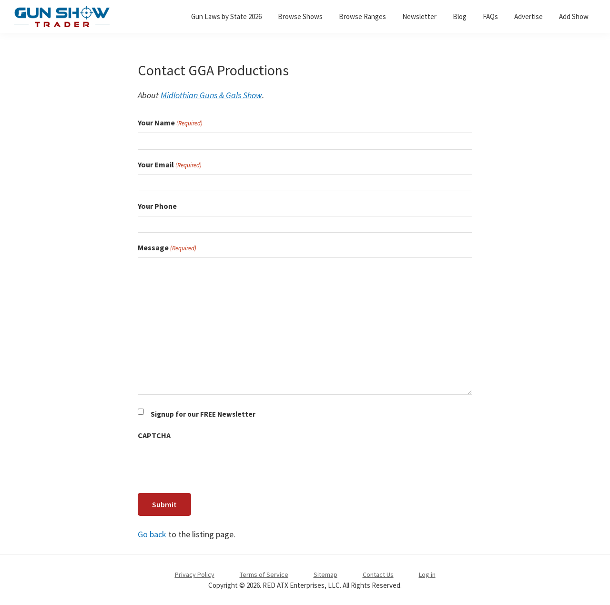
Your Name (170, 123)
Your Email (170, 165)
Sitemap (325, 574)
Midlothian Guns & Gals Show (211, 95)
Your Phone (157, 206)
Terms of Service (264, 574)
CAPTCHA (154, 435)
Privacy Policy (194, 574)
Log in (427, 574)
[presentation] (210, 463)
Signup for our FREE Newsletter (203, 414)
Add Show (574, 16)
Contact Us (378, 574)
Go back (152, 534)
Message (167, 248)
